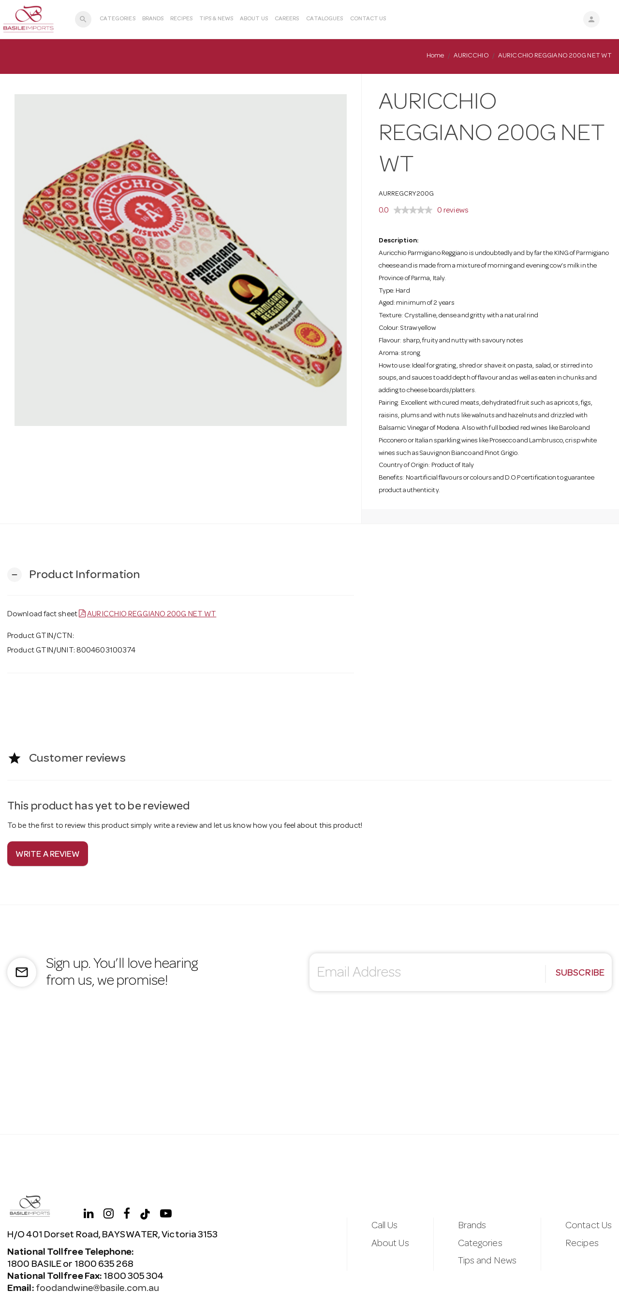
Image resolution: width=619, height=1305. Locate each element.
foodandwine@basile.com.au (97, 1289)
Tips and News (487, 1261)
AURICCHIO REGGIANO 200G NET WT (151, 615)
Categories (117, 19)
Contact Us (368, 19)
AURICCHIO (471, 56)
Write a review (47, 855)
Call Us (384, 1226)
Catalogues (324, 19)
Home (435, 56)
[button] (73, 575)
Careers (287, 19)
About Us (254, 19)
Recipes (181, 19)
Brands (153, 19)
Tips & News (216, 19)
